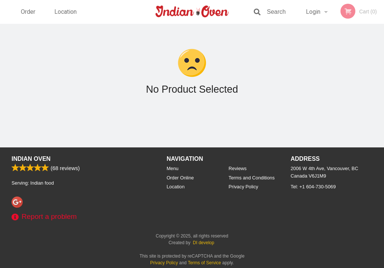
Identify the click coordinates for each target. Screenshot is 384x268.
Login (313, 11)
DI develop (203, 242)
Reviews (237, 168)
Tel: (313, 186)
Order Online (29, 16)
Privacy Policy (243, 186)
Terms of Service (204, 262)
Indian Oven (31, 159)
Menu (173, 168)
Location (65, 11)
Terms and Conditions (251, 178)
